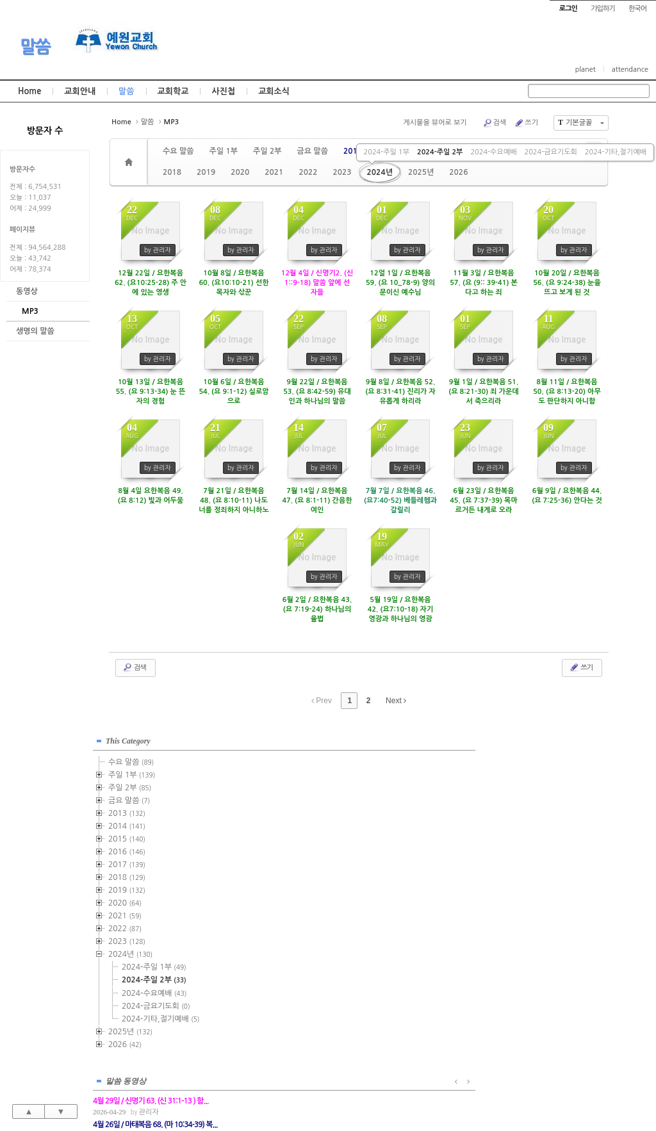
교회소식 (274, 91)
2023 (341, 172)
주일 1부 (223, 151)
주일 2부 (267, 151)
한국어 (637, 8)
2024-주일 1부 (386, 152)
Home (29, 91)
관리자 (283, 768)
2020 (240, 172)
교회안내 (79, 91)
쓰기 (526, 123)
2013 (352, 151)
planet (585, 69)
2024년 (380, 172)
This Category (128, 736)
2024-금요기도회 (550, 152)
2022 (308, 172)
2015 (126, 834)
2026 (458, 172)
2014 (126, 822)
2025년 (421, 172)
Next (396, 700)
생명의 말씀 (35, 331)
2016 (126, 847)
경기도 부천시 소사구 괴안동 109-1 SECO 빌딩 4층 (349, 1093)
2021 (274, 172)
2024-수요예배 (493, 152)
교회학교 (173, 91)
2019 (206, 172)
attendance (630, 69)
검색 (494, 123)
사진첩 (223, 91)
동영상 (27, 291)
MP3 (30, 311)
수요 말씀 (178, 151)
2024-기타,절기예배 (615, 152)
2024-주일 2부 (440, 152)
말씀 (35, 46)
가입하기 (602, 8)
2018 (172, 172)
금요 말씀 (312, 151)
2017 (126, 860)
